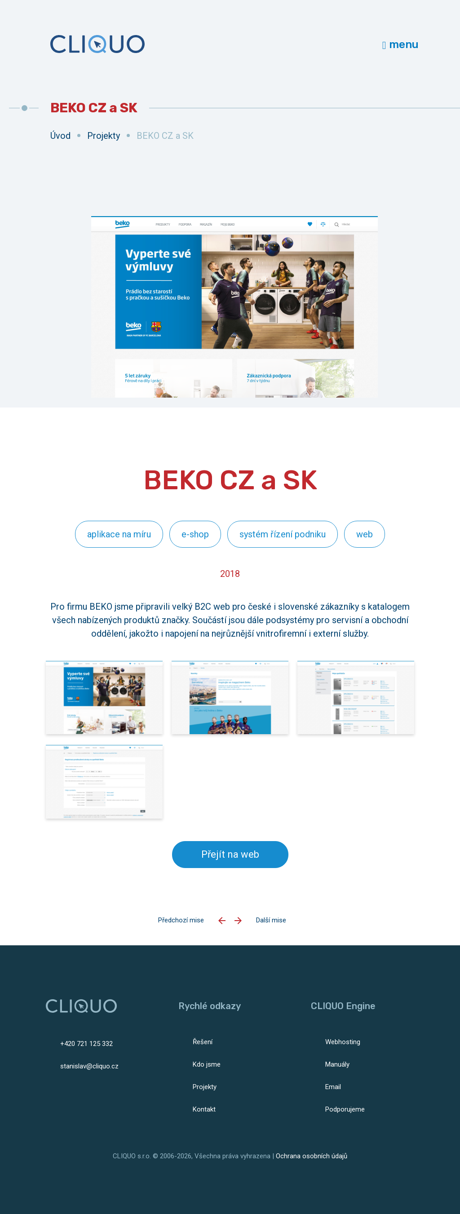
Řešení (202, 1042)
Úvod (60, 135)
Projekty (103, 135)
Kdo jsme (207, 1064)
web (364, 534)
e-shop (195, 534)
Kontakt (204, 1109)
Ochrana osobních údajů (311, 1156)
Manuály (337, 1064)
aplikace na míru (119, 534)
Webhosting (342, 1042)
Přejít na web (230, 854)
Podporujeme (345, 1109)
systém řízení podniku (282, 534)
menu (400, 44)
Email (333, 1087)
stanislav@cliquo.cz (89, 1066)
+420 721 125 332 (86, 1044)
